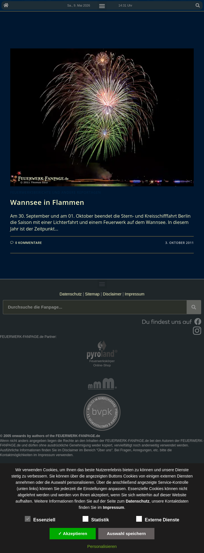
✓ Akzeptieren (72, 533)
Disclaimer (112, 294)
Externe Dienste (157, 518)
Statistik (96, 518)
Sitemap (93, 294)
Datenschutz (71, 294)
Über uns (104, 450)
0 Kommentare (28, 242)
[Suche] (194, 307)
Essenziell (40, 518)
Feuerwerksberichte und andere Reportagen (55, 192)
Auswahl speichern (126, 533)
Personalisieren (102, 546)
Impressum (134, 294)
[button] (198, 5)
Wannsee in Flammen (47, 202)
